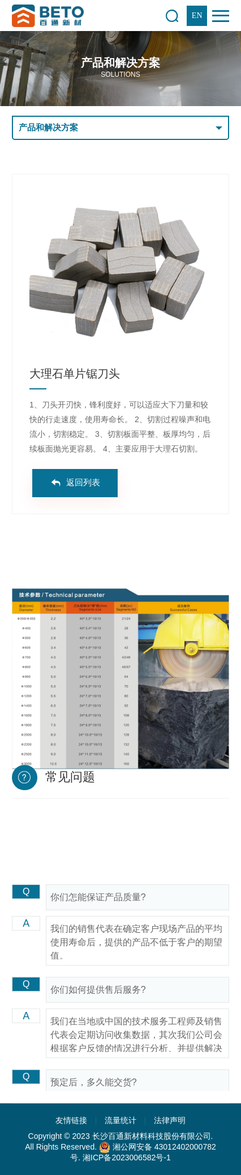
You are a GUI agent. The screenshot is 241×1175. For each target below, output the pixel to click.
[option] (120, 270)
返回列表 (83, 482)
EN (197, 15)
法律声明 (170, 1120)
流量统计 (120, 1120)
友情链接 (71, 1120)
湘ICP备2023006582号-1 (127, 1157)
